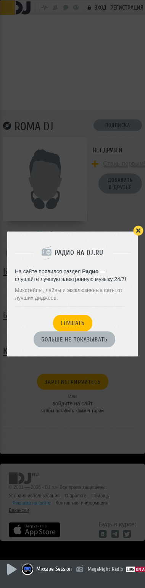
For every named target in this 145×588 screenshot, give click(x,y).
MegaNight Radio (105, 569)
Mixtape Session (54, 569)
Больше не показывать (74, 339)
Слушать (73, 323)
